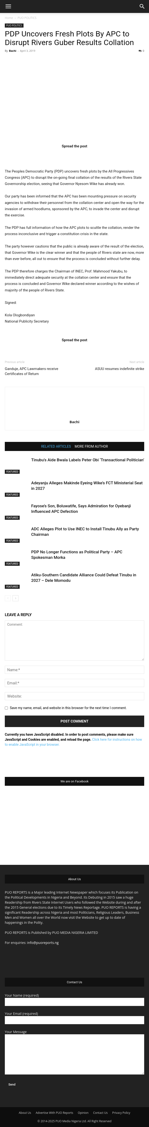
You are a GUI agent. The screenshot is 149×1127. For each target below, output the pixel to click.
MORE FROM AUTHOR (91, 446)
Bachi (12, 50)
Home (9, 18)
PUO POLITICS (27, 18)
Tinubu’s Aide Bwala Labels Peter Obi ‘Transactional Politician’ (87, 459)
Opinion (83, 1113)
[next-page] (15, 598)
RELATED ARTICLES (56, 446)
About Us (25, 1113)
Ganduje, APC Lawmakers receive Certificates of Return (31, 371)
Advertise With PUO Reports (54, 1113)
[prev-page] (8, 598)
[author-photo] (74, 415)
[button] (8, 6)
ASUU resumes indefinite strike (119, 369)
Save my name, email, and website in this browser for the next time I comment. (68, 708)
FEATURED (12, 471)
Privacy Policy (121, 1113)
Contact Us (100, 1113)
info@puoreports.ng (43, 942)
